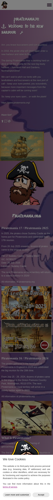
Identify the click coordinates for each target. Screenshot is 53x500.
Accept (41, 495)
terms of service (10, 487)
